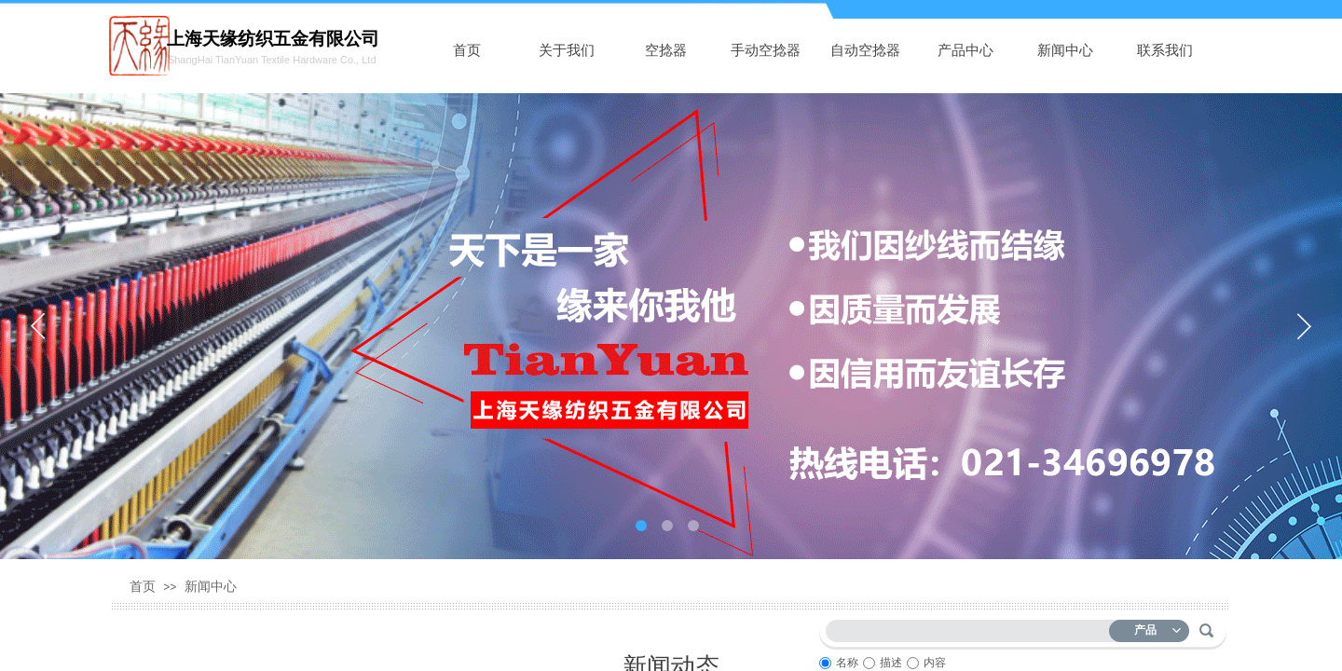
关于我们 (567, 50)
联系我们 (1165, 50)
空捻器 (666, 50)
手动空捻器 (766, 50)
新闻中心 (1065, 50)
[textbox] (971, 627)
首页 (467, 50)
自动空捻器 (865, 50)
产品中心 (965, 50)
